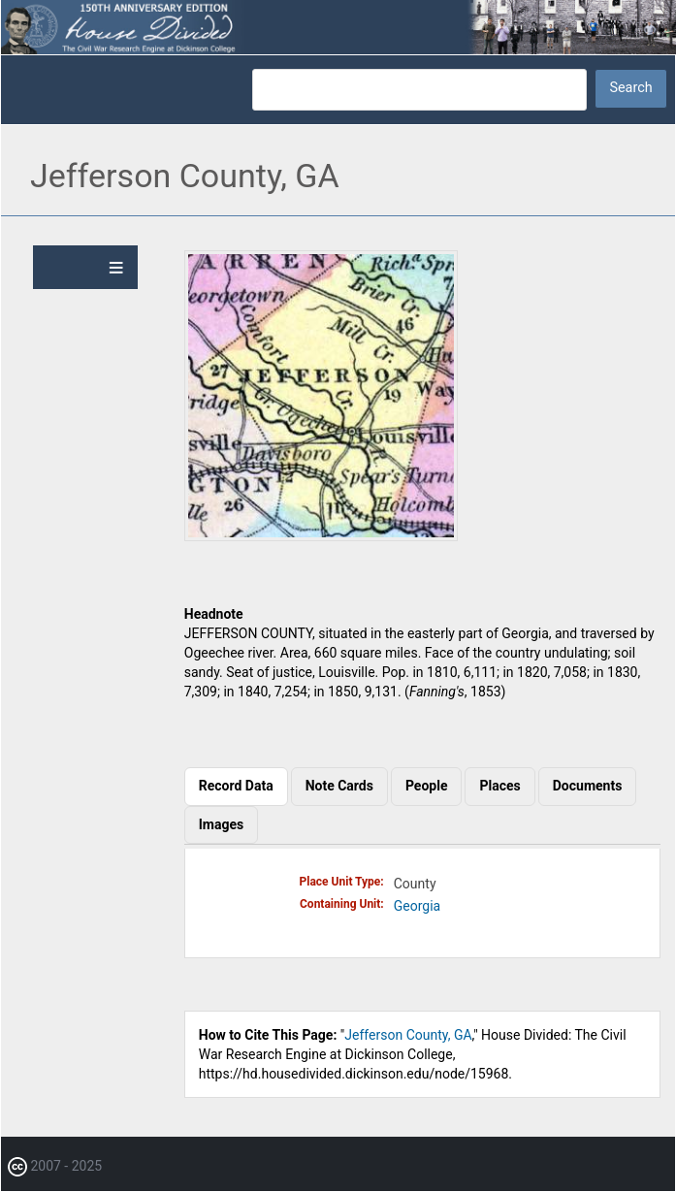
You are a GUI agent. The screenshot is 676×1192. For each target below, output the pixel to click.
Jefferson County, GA (407, 1035)
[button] (321, 536)
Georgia (417, 906)
